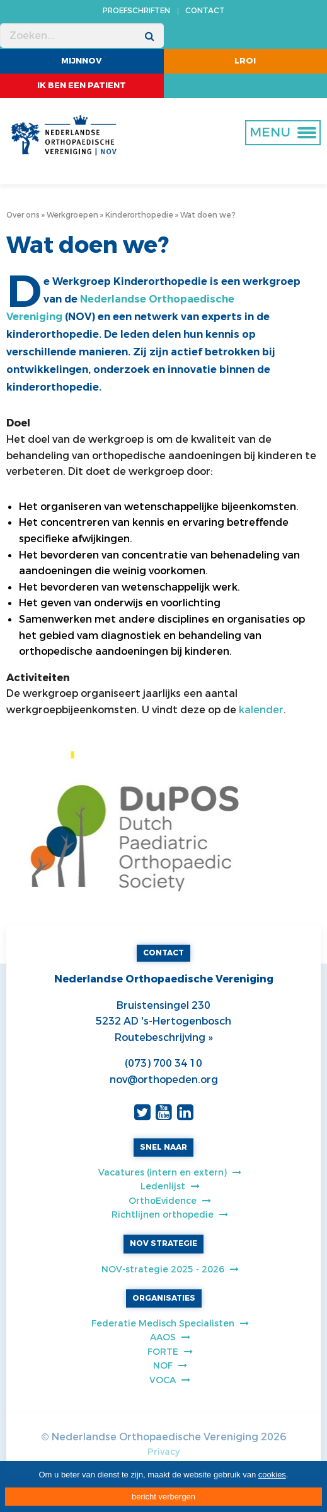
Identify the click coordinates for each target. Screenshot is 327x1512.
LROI (245, 60)
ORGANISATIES (163, 1298)
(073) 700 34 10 (163, 1063)
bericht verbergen (163, 1496)
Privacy (163, 1452)
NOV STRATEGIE (163, 1243)
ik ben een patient (81, 85)
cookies (272, 1474)
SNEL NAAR (163, 1147)
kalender (261, 709)
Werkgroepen (72, 215)
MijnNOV (81, 60)
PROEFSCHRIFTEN (136, 11)
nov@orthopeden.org (164, 1079)
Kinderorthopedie (139, 215)
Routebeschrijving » (163, 1037)
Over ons (23, 215)
